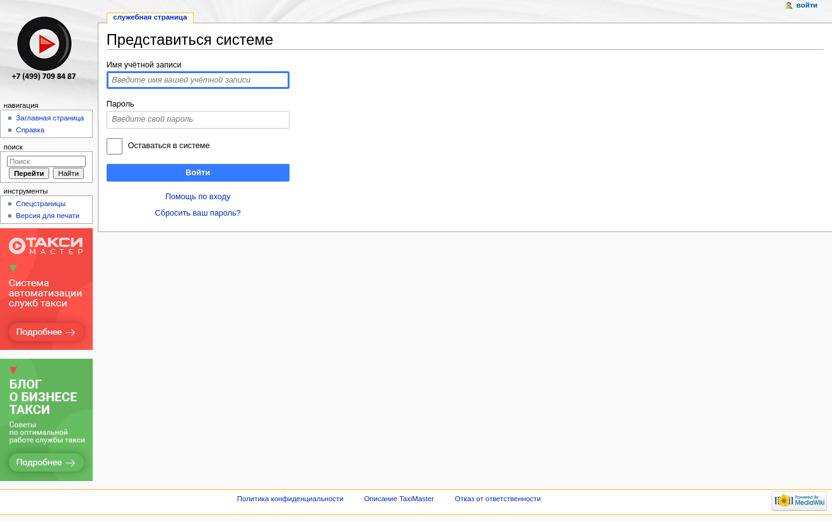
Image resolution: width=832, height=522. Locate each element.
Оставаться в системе (169, 145)
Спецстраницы (41, 203)
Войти (197, 172)
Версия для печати (47, 215)
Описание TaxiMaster (399, 498)
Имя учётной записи (144, 65)
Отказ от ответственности (498, 498)
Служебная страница (150, 17)
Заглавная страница (50, 118)
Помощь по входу (197, 196)
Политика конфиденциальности (290, 498)
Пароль (120, 104)
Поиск (13, 147)
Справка (30, 130)
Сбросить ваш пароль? (198, 213)
